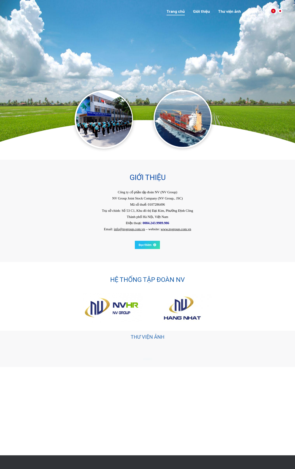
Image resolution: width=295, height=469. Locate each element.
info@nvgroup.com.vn (129, 229)
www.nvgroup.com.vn (176, 229)
